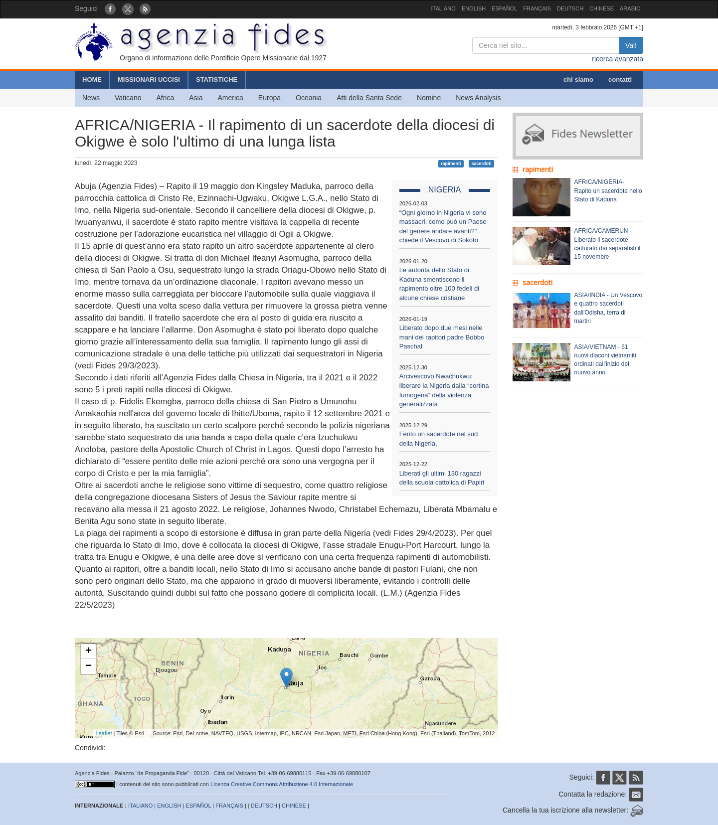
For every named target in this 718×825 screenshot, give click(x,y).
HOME (92, 79)
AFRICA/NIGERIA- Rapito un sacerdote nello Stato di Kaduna (608, 190)
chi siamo (578, 79)
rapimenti (451, 163)
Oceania (309, 98)
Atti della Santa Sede (369, 98)
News (91, 98)
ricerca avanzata (617, 59)
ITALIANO (443, 8)
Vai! (631, 45)
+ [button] (88, 651)
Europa (269, 98)
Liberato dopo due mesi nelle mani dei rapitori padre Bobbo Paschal (442, 337)
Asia (195, 98)
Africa (165, 98)
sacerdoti (481, 163)
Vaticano (128, 98)
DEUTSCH (570, 8)
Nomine (429, 98)
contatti (620, 79)
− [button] (88, 666)
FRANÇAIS (537, 8)
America (230, 98)
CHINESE (601, 8)
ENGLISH (474, 8)
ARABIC (630, 8)
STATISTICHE (216, 79)
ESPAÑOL (504, 8)
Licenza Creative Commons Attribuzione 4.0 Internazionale (281, 784)
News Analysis (478, 98)
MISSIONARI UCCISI (149, 79)
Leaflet (104, 733)
